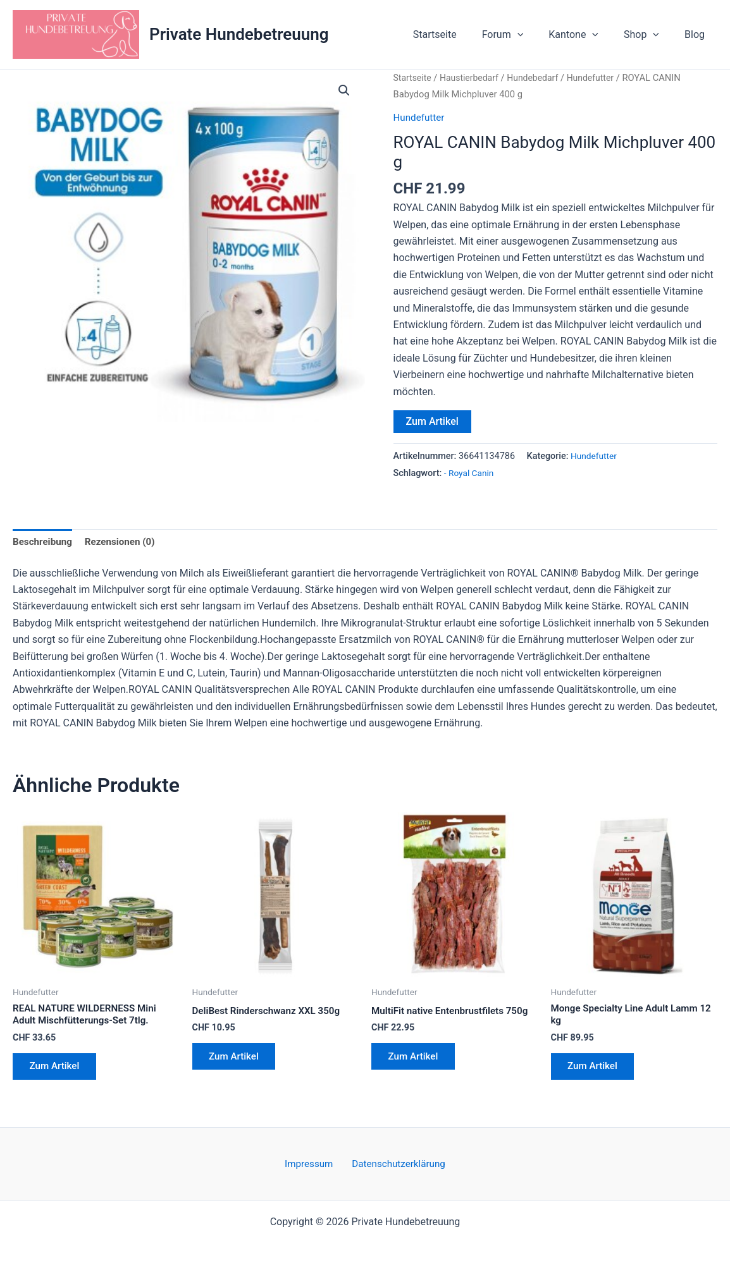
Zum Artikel (432, 421)
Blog (697, 34)
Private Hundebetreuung (239, 34)
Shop (649, 34)
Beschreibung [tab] (44, 542)
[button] (535, 34)
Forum (520, 34)
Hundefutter (599, 77)
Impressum (311, 1164)
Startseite (457, 34)
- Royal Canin (470, 472)
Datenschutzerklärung (395, 1164)
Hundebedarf (539, 77)
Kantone (586, 34)
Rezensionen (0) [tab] (125, 542)
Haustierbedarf (473, 77)
